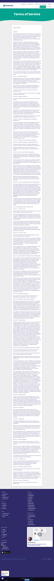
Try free (43, 6)
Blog (49, 4)
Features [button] (24, 4)
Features (29, 492)
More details (31, 578)
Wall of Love (38, 4)
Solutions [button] (31, 4)
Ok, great (27, 579)
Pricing (45, 4)
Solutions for (30, 513)
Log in (49, 6)
